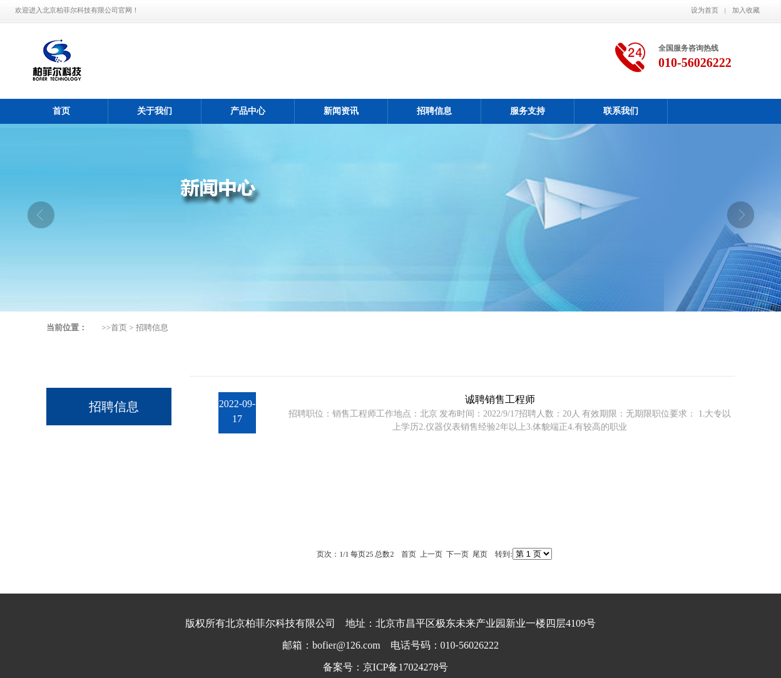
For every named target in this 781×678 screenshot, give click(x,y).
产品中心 (247, 111)
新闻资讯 (341, 111)
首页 (61, 111)
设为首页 (704, 10)
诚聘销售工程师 (500, 399)
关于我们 (154, 111)
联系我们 (620, 111)
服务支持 (527, 111)
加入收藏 (746, 10)
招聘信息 (434, 111)
